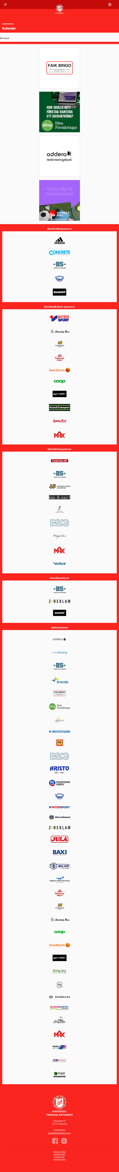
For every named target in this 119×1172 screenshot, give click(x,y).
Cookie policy (59, 1157)
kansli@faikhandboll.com (59, 1133)
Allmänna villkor (59, 1152)
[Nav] (5, 4)
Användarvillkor (59, 1154)
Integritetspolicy (59, 1159)
